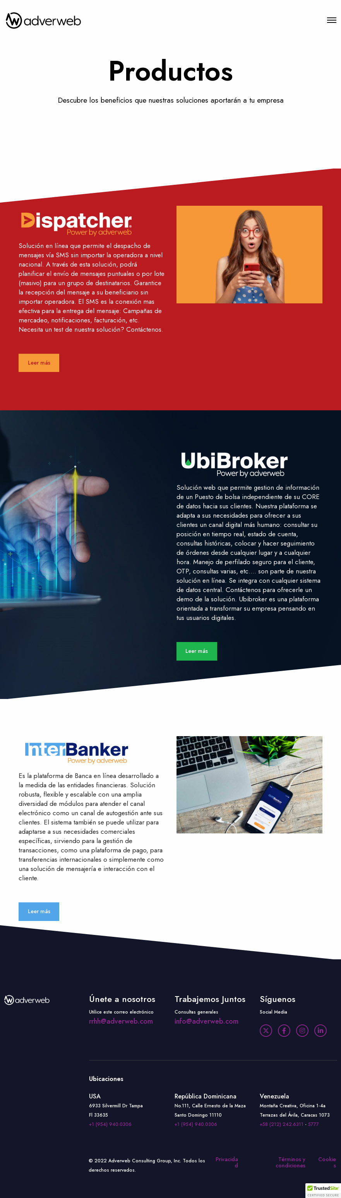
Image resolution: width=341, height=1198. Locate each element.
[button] (323, 1190)
